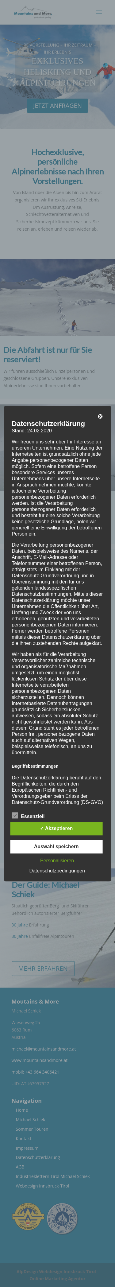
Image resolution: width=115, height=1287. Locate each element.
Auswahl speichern (56, 846)
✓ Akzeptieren (56, 828)
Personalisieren (57, 860)
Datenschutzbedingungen (57, 870)
